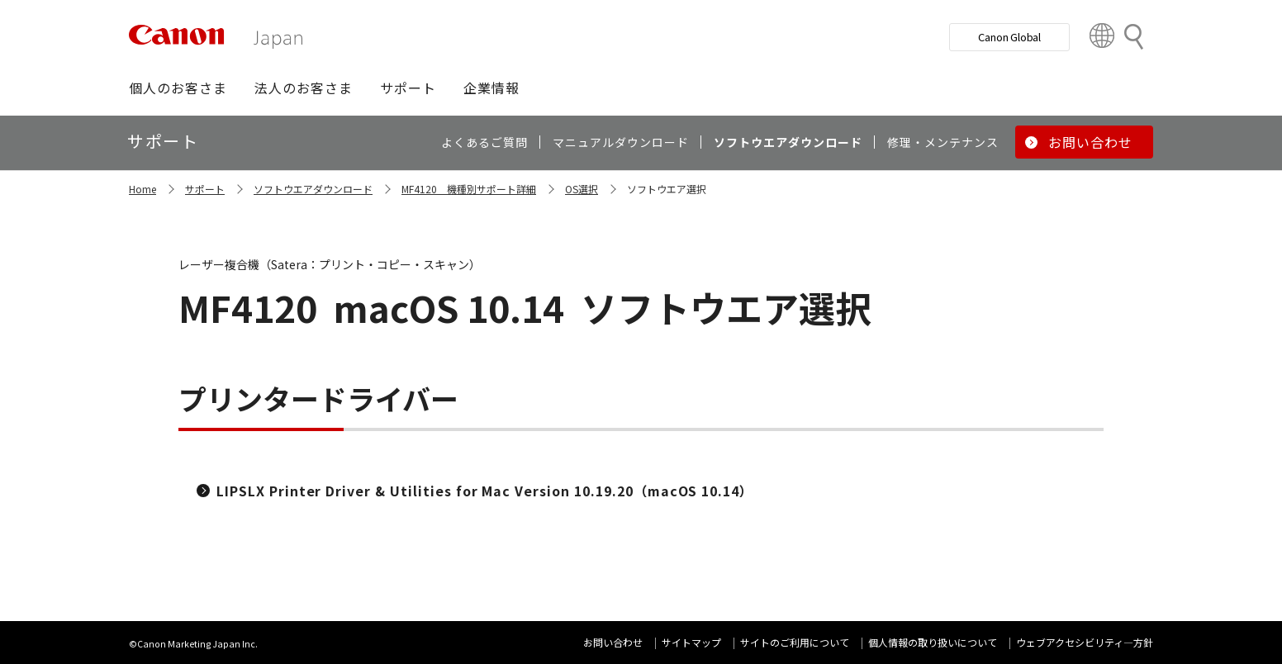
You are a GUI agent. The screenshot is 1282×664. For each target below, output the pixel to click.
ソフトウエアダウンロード (313, 189)
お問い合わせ (613, 642)
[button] (178, 87)
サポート (205, 189)
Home (142, 189)
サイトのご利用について (794, 642)
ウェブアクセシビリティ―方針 (1084, 642)
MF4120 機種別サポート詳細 (468, 189)
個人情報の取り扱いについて (932, 642)
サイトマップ (691, 642)
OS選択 (581, 189)
